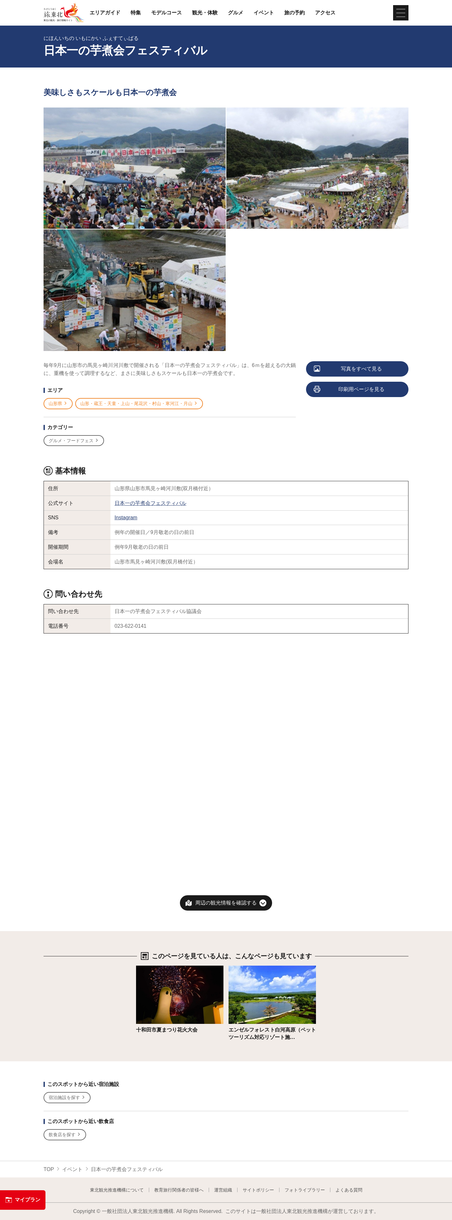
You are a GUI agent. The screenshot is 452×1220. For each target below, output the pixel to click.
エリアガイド (105, 12)
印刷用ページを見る (349, 390)
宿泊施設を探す (67, 1097)
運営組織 (223, 1190)
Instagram (126, 517)
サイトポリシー (258, 1190)
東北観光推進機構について (117, 1190)
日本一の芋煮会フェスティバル (150, 503)
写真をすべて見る (348, 369)
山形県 (58, 403)
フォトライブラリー (305, 1190)
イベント (264, 12)
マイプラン (22, 1199)
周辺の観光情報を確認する (226, 902)
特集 (136, 12)
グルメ (235, 12)
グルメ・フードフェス (74, 440)
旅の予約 (294, 12)
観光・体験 (205, 12)
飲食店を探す (65, 1134)
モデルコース (166, 12)
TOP (49, 1169)
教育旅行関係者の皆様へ (179, 1190)
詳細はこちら (151, 968)
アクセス (325, 12)
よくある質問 (348, 1190)
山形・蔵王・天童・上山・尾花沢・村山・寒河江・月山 (139, 403)
